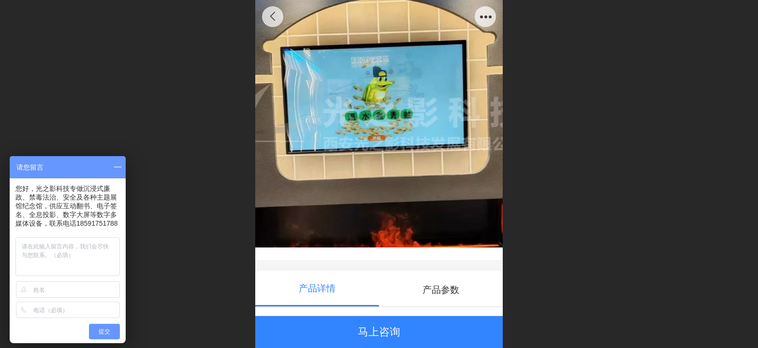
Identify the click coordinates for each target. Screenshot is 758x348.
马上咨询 (379, 332)
